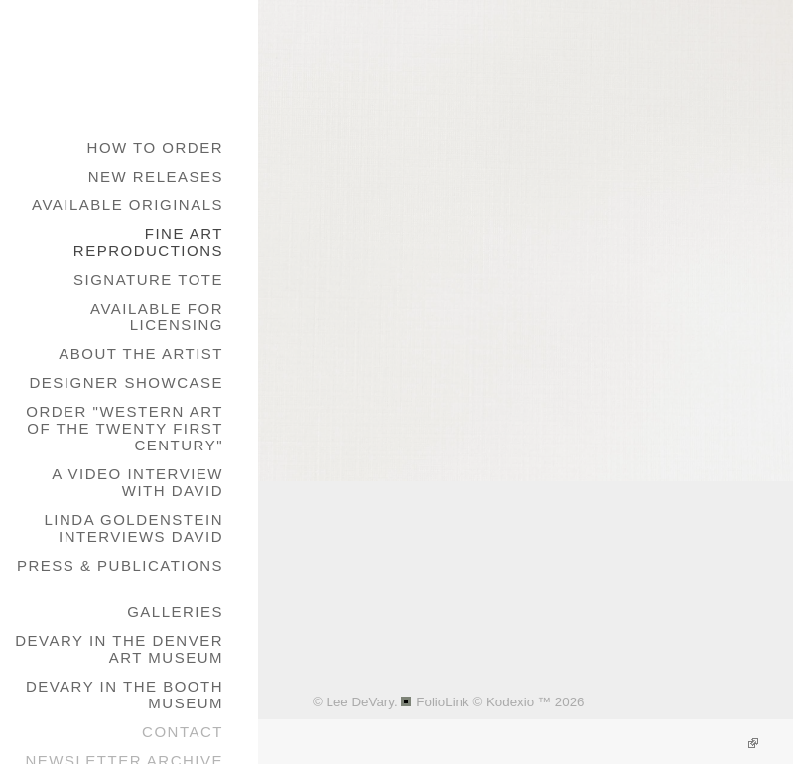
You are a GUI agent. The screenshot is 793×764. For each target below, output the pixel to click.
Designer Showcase (126, 382)
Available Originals (127, 204)
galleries (175, 611)
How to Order (155, 147)
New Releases (155, 176)
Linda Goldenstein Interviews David (133, 528)
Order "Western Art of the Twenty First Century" (124, 428)
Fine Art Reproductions (148, 242)
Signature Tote (148, 279)
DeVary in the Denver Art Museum (119, 649)
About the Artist (141, 353)
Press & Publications (120, 565)
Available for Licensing (156, 316)
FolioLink (442, 702)
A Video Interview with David (137, 482)
